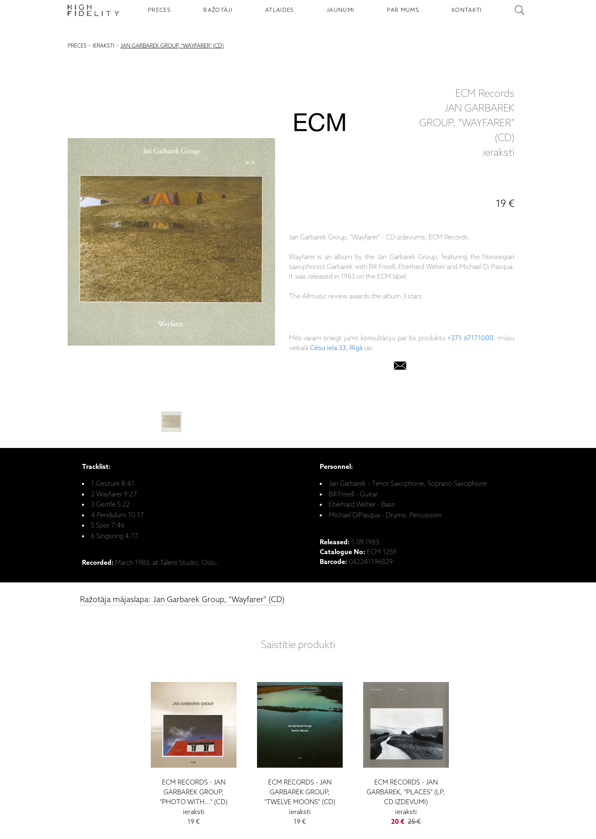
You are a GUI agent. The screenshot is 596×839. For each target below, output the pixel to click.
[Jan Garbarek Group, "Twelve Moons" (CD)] (300, 750)
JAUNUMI (340, 10)
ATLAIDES (279, 10)
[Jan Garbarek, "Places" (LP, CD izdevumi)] (406, 750)
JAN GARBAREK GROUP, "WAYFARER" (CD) (172, 46)
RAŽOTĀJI (217, 10)
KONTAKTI (467, 10)
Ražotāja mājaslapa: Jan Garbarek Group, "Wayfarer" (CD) (182, 600)
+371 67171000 (470, 338)
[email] (400, 367)
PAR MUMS (403, 10)
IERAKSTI (103, 46)
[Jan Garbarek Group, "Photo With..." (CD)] (194, 750)
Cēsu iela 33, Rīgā (336, 348)
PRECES (159, 10)
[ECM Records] (319, 124)
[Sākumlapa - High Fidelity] (93, 10)
